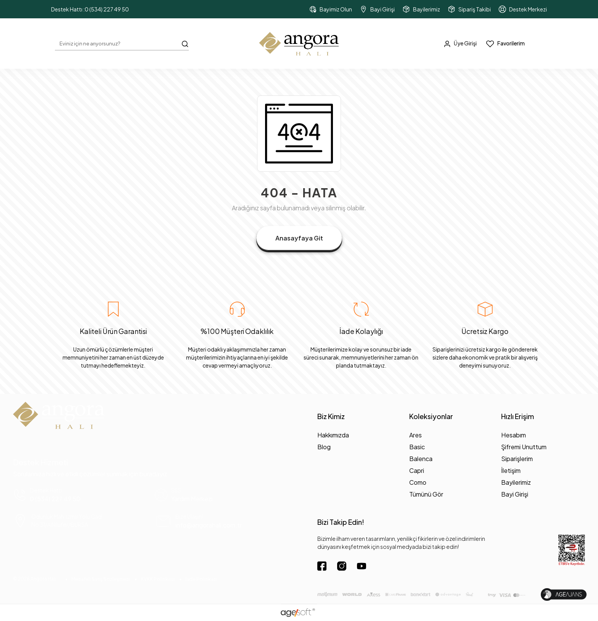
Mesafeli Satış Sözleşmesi (100, 579)
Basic (417, 447)
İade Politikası (201, 579)
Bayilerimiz (516, 482)
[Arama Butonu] (185, 43)
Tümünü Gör (426, 494)
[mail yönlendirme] (224, 521)
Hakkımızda (333, 435)
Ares (415, 435)
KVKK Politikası (158, 579)
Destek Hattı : (90, 9)
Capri (416, 470)
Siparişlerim (517, 459)
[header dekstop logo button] (299, 43)
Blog (324, 447)
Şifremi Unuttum (524, 447)
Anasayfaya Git (299, 238)
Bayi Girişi (514, 494)
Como (417, 482)
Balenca (420, 459)
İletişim (511, 470)
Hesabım (513, 435)
